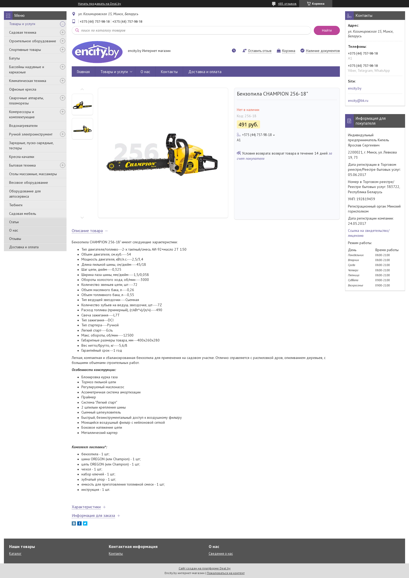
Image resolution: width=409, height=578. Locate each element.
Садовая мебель (22, 213)
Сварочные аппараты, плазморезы (26, 100)
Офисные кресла (22, 89)
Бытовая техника (22, 165)
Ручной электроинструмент (30, 134)
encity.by (355, 88)
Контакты (169, 72)
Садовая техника (22, 32)
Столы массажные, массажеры (33, 174)
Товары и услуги (22, 23)
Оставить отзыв (260, 51)
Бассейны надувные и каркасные (26, 69)
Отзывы (15, 238)
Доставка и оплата (24, 247)
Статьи (14, 222)
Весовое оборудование (28, 182)
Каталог (15, 553)
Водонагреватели (23, 125)
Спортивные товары (25, 49)
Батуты (14, 58)
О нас (13, 230)
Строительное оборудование (32, 41)
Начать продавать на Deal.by (99, 3)
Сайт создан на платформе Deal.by (205, 568)
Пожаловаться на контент (226, 573)
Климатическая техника (27, 80)
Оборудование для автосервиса (25, 194)
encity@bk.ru (358, 100)
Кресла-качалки (21, 156)
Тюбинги (15, 205)
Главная (83, 72)
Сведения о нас (221, 553)
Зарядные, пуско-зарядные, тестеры (31, 145)
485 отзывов (287, 3)
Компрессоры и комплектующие (22, 114)
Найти (327, 30)
